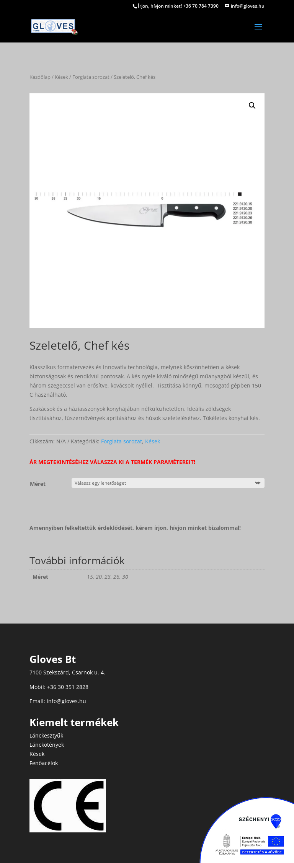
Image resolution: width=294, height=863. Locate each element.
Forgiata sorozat (90, 76)
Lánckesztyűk (46, 735)
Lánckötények (46, 744)
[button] (252, 105)
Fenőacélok (43, 763)
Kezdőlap (40, 76)
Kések (61, 76)
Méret (38, 483)
